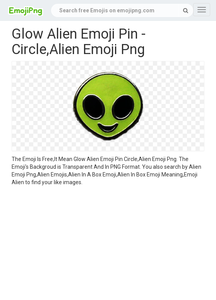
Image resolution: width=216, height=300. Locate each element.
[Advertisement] (108, 244)
